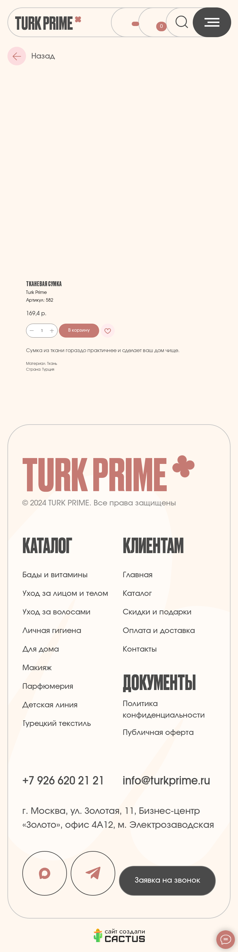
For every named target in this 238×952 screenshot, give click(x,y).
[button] (167, 881)
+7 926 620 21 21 (63, 781)
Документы (159, 681)
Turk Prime (44, 22)
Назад (43, 56)
